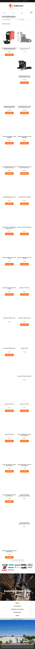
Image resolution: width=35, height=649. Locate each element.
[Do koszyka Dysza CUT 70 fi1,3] (24, 411)
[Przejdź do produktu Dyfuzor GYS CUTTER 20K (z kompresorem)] (9, 216)
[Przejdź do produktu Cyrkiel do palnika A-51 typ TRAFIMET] (9, 125)
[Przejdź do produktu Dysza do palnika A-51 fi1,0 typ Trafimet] (9, 454)
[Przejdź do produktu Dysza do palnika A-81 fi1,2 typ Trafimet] (9, 484)
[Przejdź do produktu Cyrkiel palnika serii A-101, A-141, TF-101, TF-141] (9, 156)
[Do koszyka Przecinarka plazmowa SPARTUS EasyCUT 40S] (24, 83)
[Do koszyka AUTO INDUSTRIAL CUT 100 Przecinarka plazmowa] (24, 113)
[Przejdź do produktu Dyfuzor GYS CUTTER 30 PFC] (24, 216)
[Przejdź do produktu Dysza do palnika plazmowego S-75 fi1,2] (24, 512)
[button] (4, 13)
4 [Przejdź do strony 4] (18, 560)
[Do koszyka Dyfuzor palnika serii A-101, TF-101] (9, 264)
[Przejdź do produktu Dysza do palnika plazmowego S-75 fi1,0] (24, 484)
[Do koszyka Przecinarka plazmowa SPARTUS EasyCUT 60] (9, 113)
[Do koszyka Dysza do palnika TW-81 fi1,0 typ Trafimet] (9, 557)
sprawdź (17, 595)
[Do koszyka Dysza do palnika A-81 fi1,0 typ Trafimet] (24, 471)
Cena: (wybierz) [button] (21, 19)
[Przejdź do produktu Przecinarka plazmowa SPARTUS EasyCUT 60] (9, 95)
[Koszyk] (30, 13)
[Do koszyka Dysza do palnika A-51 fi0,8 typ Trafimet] (24, 441)
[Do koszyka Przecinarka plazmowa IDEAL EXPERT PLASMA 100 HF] (9, 55)
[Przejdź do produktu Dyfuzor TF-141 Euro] (24, 277)
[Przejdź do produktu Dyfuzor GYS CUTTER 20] (24, 186)
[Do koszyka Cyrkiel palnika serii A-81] (9, 204)
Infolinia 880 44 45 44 (16, 1)
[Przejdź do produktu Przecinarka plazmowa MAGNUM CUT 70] (24, 37)
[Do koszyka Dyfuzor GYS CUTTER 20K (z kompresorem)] (9, 234)
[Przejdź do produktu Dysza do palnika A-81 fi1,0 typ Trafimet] (24, 454)
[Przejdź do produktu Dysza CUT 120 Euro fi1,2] (24, 307)
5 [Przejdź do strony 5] (20, 560)
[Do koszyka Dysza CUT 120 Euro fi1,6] (9, 355)
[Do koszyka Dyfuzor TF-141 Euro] (24, 294)
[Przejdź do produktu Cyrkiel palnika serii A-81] (9, 186)
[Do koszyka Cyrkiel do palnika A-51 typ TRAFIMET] (9, 143)
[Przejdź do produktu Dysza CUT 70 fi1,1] (9, 393)
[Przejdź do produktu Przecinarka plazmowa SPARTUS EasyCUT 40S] (24, 65)
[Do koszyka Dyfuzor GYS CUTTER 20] (24, 204)
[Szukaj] (13, 13)
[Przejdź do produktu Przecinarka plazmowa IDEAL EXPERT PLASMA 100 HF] (9, 37)
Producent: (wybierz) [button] (7, 19)
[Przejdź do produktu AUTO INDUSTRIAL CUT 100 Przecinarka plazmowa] (24, 95)
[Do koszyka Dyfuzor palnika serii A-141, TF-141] (24, 264)
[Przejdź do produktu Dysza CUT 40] (24, 337)
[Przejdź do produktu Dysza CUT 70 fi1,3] (24, 393)
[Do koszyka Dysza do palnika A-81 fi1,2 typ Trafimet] (9, 501)
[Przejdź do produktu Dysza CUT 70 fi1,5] (9, 423)
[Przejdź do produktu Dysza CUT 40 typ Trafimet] (24, 365)
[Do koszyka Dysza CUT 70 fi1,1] (9, 411)
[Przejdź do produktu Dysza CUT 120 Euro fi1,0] (9, 307)
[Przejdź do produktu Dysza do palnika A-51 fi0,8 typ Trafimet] (24, 423)
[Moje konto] (22, 13)
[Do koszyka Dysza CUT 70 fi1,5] (9, 441)
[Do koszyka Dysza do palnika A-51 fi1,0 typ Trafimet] (9, 471)
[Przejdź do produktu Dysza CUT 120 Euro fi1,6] (9, 337)
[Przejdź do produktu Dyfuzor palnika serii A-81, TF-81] (9, 277)
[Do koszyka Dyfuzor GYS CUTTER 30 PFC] (24, 234)
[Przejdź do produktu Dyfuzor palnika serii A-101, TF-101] (9, 246)
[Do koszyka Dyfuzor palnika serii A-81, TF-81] (9, 294)
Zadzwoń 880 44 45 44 (17, 639)
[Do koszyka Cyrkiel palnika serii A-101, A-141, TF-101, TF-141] (9, 173)
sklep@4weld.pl (25, 1)
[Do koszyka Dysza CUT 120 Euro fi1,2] (24, 324)
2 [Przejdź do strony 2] (14, 560)
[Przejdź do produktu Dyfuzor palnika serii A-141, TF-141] (24, 246)
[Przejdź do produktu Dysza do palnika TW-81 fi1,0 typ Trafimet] (9, 540)
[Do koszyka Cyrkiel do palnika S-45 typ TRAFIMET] (24, 143)
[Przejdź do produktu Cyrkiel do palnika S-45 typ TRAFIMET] (24, 125)
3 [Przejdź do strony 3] (16, 560)
